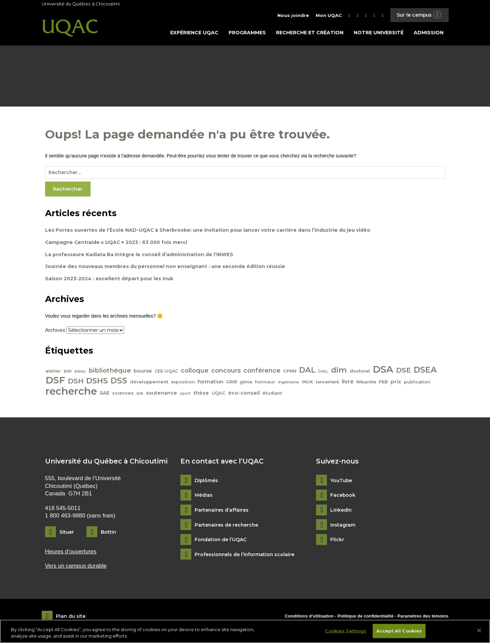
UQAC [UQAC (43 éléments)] (219, 394)
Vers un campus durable (76, 567)
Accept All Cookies (399, 630)
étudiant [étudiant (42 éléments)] (272, 394)
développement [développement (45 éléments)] (149, 382)
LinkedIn (341, 511)
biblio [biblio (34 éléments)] (80, 372)
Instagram (343, 526)
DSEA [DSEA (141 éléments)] (425, 371)
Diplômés (206, 481)
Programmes (247, 33)
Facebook (343, 496)
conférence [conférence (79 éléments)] (262, 371)
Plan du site (70, 617)
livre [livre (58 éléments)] (348, 382)
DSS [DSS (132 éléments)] (119, 381)
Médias (204, 496)
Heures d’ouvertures (71, 552)
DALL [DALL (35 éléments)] (324, 372)
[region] (245, 631)
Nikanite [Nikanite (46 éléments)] (366, 382)
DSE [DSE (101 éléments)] (403, 371)
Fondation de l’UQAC (221, 541)
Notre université (379, 33)
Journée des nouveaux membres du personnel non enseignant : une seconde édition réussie (166, 267)
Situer (66, 533)
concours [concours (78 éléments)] (226, 371)
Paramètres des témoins (422, 616)
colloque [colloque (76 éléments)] (195, 371)
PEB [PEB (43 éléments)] (383, 382)
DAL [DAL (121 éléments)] (307, 371)
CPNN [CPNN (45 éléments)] (290, 372)
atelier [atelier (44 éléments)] (53, 372)
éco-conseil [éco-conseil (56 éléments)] (244, 394)
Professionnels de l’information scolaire (245, 555)
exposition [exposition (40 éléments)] (183, 382)
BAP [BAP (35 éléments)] (68, 372)
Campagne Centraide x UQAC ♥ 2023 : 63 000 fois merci (117, 243)
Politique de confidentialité (366, 616)
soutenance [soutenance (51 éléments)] (161, 394)
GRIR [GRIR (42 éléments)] (232, 382)
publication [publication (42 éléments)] (417, 382)
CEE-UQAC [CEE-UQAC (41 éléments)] (166, 372)
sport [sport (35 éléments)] (185, 394)
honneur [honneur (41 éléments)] (265, 382)
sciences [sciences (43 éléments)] (123, 394)
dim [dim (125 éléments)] (339, 371)
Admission (429, 33)
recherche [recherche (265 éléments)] (71, 392)
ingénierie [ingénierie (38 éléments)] (288, 382)
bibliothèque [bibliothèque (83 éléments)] (110, 371)
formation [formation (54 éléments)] (211, 382)
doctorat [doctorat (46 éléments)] (360, 372)
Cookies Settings (345, 630)
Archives (55, 331)
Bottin (108, 533)
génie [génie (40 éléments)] (246, 382)
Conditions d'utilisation (309, 616)
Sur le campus (419, 15)
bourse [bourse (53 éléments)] (143, 372)
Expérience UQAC (194, 33)
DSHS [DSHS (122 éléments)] (97, 381)
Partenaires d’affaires (222, 511)
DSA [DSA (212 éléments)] (383, 370)
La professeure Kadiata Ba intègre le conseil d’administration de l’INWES (139, 255)
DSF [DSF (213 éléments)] (55, 380)
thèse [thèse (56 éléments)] (201, 394)
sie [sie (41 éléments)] (140, 394)
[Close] (479, 630)
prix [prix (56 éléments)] (396, 382)
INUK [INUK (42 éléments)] (307, 382)
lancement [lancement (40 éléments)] (327, 382)
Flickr (337, 541)
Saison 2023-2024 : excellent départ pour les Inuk (109, 280)
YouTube (341, 481)
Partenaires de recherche (227, 526)
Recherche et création (310, 33)
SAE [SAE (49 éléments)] (105, 394)
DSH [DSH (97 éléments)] (76, 381)
